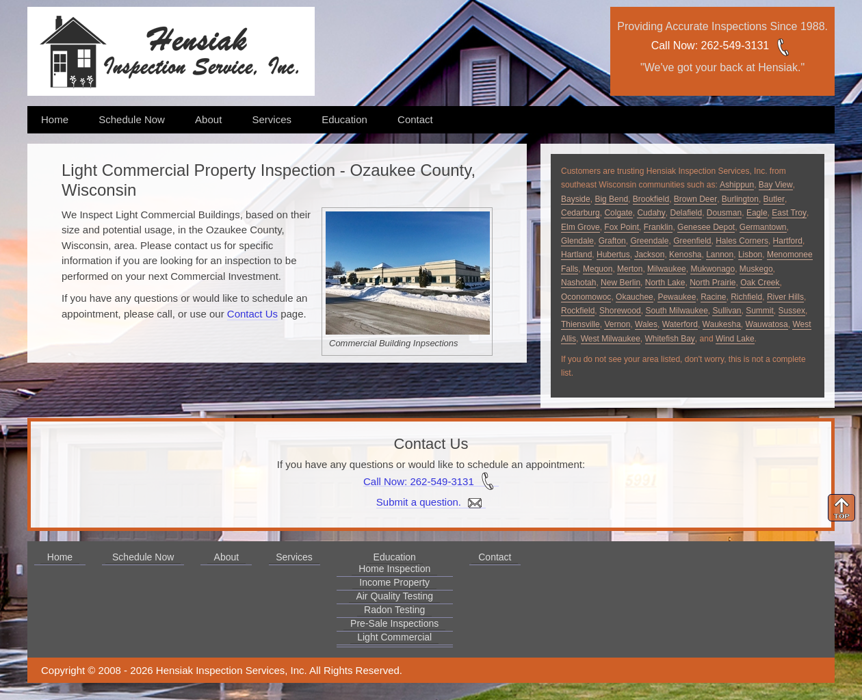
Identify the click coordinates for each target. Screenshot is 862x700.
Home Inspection (394, 568)
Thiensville (580, 324)
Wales (646, 324)
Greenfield (692, 241)
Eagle (757, 213)
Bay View (776, 185)
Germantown (763, 227)
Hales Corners (742, 241)
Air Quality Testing (394, 596)
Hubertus (613, 254)
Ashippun (737, 185)
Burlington (740, 199)
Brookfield (651, 199)
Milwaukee (666, 269)
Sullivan (726, 310)
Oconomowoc (586, 297)
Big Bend (611, 199)
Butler (774, 199)
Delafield (686, 213)
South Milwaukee (676, 310)
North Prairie (712, 282)
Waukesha (722, 324)
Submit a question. (431, 502)
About (208, 119)
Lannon (719, 254)
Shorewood (620, 310)
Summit (760, 310)
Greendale (649, 241)
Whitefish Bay (670, 338)
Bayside (575, 199)
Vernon (617, 324)
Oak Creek (759, 282)
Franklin (658, 227)
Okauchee (634, 297)
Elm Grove (580, 227)
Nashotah (578, 282)
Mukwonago (712, 269)
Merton (629, 269)
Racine (713, 297)
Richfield (746, 297)
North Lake (665, 282)
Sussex (792, 310)
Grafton (612, 241)
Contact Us (252, 314)
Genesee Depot (706, 227)
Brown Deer (695, 199)
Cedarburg (580, 213)
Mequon (597, 269)
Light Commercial (394, 637)
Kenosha (685, 254)
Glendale (577, 241)
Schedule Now (132, 119)
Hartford (787, 241)
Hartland (576, 254)
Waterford (680, 324)
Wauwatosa (767, 324)
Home (54, 119)
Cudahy (651, 213)
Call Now (673, 45)
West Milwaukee (610, 338)
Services (271, 119)
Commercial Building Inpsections (393, 343)
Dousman (724, 213)
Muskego (756, 269)
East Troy (789, 213)
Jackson (649, 254)
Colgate (618, 213)
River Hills (785, 297)
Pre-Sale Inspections (394, 623)
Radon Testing (394, 609)
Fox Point (621, 227)
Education (344, 119)
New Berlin (620, 282)
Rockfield (578, 310)
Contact (415, 119)
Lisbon (750, 254)
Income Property (394, 582)
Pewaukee (676, 297)
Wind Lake (735, 338)
